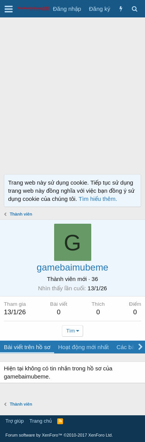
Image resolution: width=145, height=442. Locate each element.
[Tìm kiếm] (134, 9)
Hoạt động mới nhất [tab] (83, 347)
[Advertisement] (72, 93)
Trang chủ (40, 421)
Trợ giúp (14, 421)
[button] (9, 9)
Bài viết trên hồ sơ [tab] (27, 347)
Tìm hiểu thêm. (97, 198)
